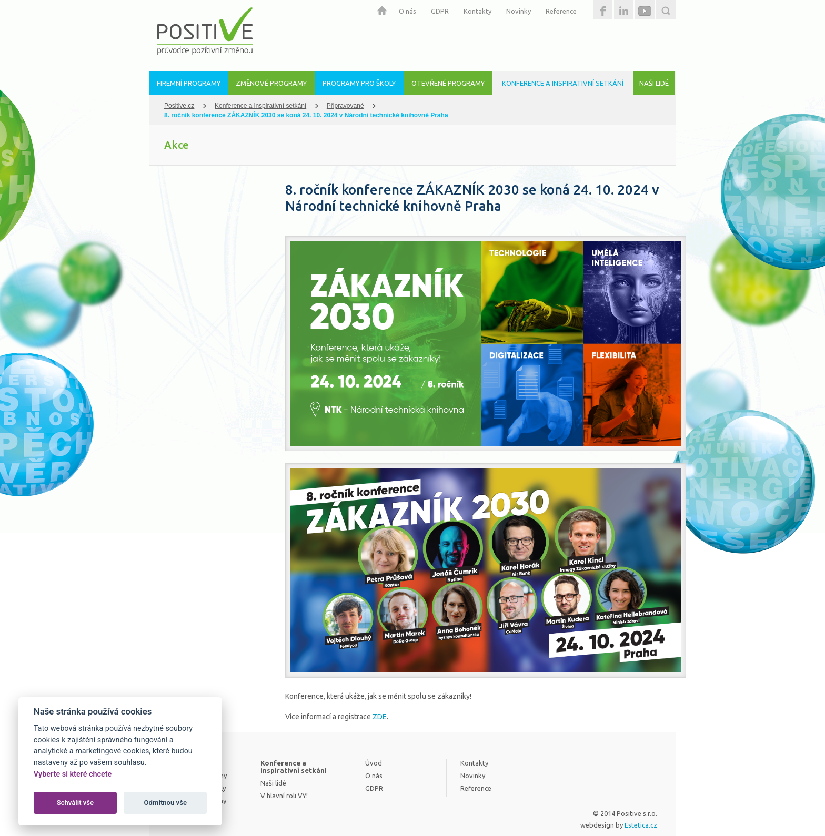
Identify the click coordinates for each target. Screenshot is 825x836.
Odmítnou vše (165, 803)
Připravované (345, 105)
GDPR (440, 11)
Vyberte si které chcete (73, 774)
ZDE (380, 716)
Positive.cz (179, 105)
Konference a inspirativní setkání (260, 105)
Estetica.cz (641, 825)
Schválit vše (75, 803)
